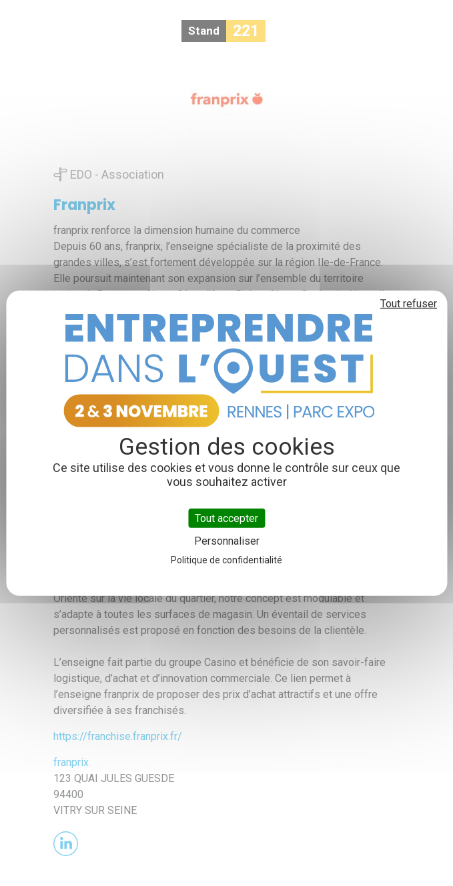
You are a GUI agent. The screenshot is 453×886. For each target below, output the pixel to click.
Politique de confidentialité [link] (226, 560)
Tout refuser (408, 303)
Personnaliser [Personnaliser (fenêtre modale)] (227, 541)
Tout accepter (226, 517)
